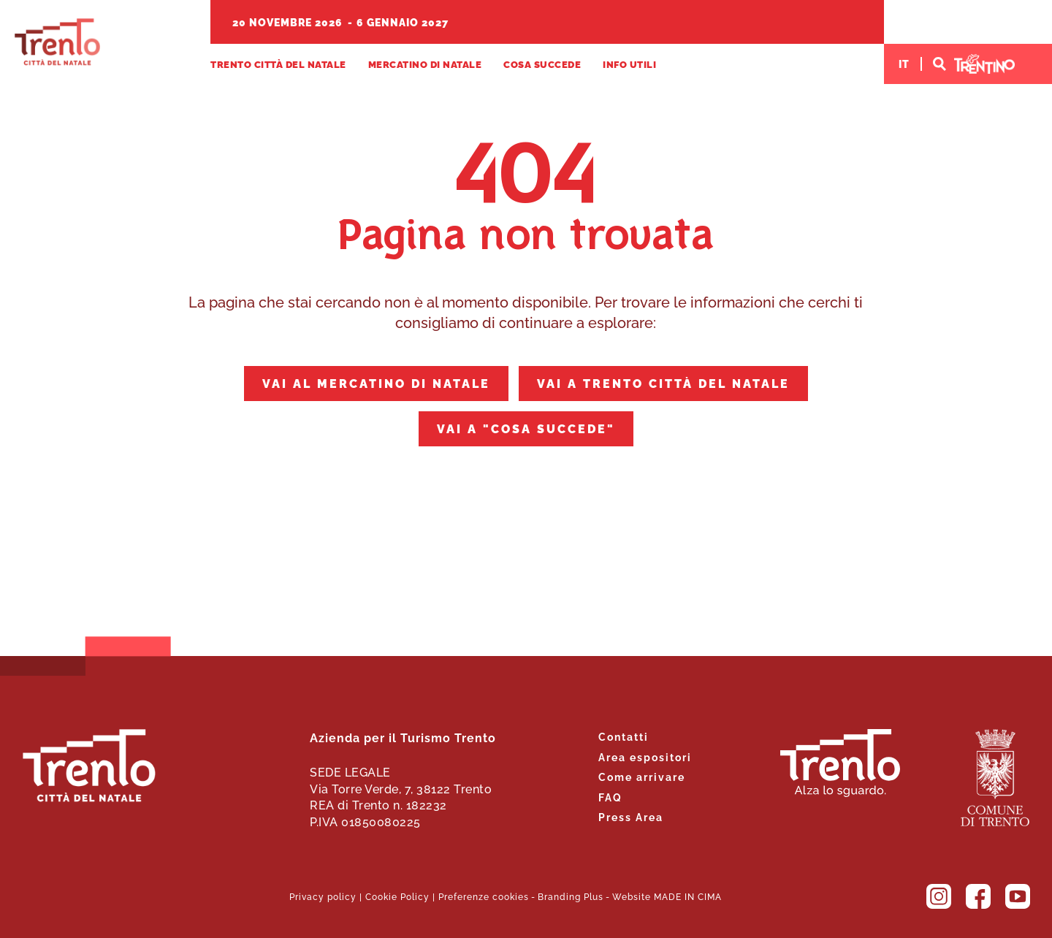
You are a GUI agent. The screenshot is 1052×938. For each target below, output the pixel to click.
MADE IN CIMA (688, 896)
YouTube (1017, 896)
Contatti (623, 736)
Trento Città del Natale (57, 42)
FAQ (610, 797)
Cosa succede (542, 64)
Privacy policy (323, 896)
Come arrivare (641, 776)
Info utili (629, 64)
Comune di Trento (995, 777)
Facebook (978, 896)
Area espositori (645, 756)
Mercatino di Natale (425, 64)
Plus (593, 896)
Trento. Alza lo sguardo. (840, 763)
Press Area (630, 816)
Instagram (938, 896)
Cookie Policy (397, 896)
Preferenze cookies (483, 896)
